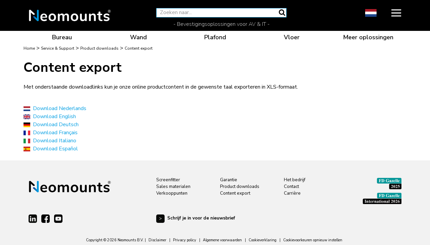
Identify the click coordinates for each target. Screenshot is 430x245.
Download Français (55, 132)
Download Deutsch (56, 124)
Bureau (62, 37)
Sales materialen (173, 187)
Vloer (292, 37)
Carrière (292, 193)
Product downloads (239, 187)
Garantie (228, 180)
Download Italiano (54, 140)
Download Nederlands (59, 108)
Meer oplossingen (368, 37)
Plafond (215, 37)
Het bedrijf (294, 180)
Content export (235, 193)
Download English (54, 116)
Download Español (55, 148)
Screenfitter (168, 180)
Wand (138, 37)
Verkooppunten (171, 193)
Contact (291, 187)
